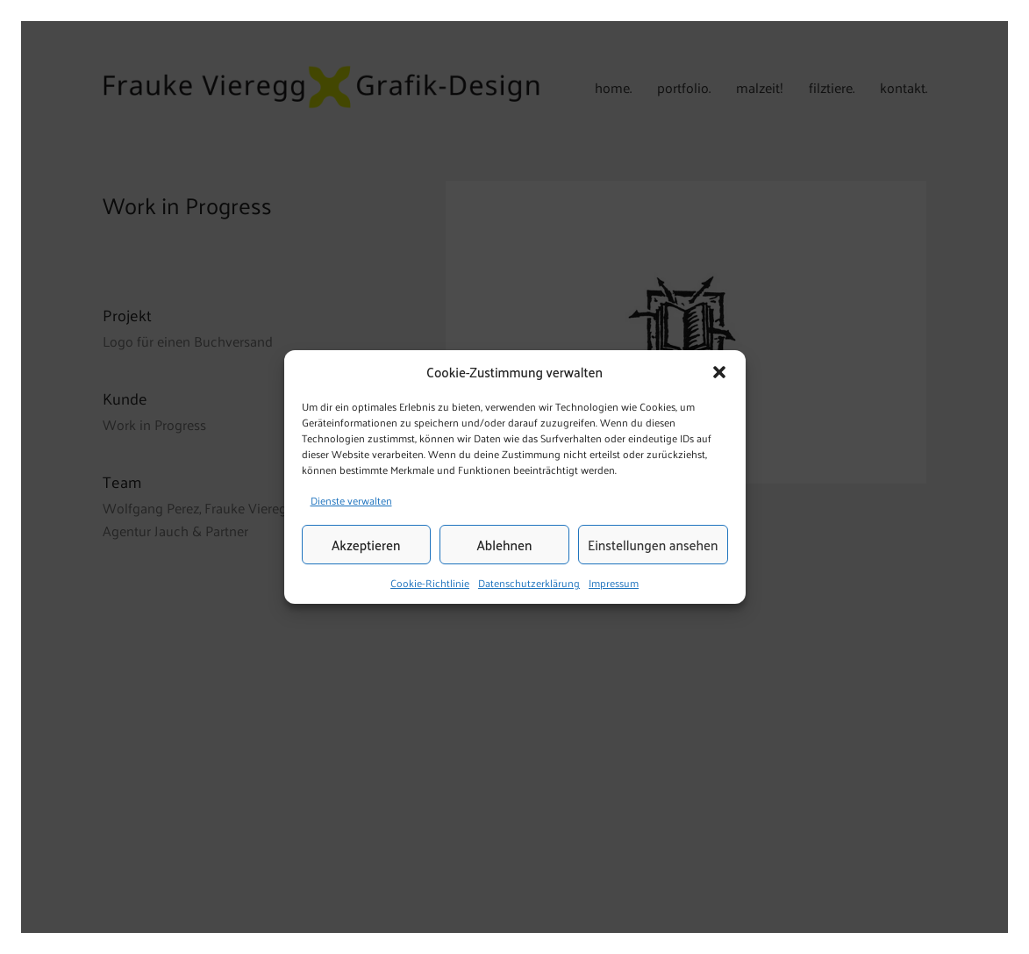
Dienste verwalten (351, 500)
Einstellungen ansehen (653, 544)
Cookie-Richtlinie (429, 583)
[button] (719, 372)
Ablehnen (504, 544)
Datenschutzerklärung (529, 583)
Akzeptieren (366, 544)
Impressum (614, 583)
